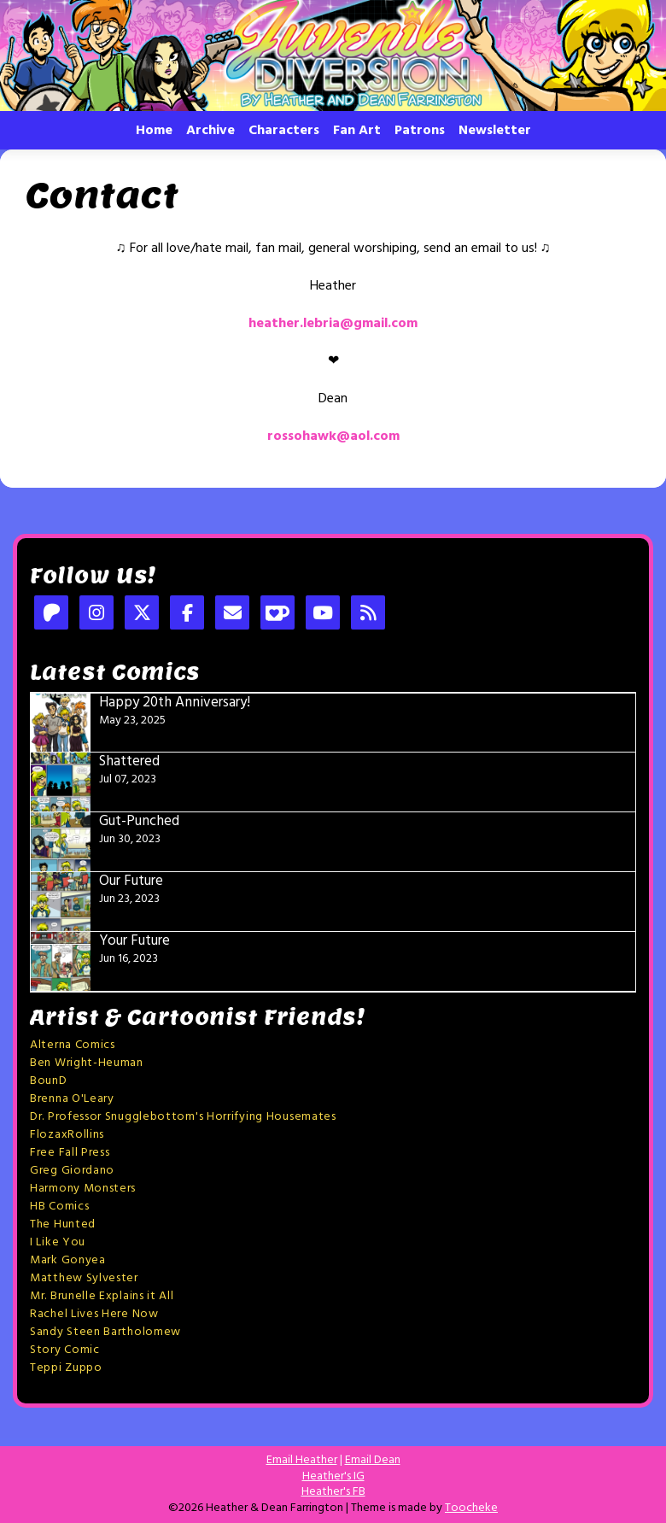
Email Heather (301, 1460)
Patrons (419, 131)
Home (154, 131)
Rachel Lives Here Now (94, 1314)
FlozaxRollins (67, 1135)
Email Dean (372, 1460)
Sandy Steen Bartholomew (105, 1332)
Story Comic (65, 1350)
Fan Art (357, 131)
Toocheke (471, 1508)
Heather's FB (333, 1492)
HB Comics (59, 1206)
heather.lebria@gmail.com (333, 324)
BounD (48, 1081)
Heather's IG (333, 1476)
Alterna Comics (72, 1045)
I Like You (57, 1242)
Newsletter (495, 131)
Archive (210, 131)
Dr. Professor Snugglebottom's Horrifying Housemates (183, 1117)
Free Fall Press (70, 1153)
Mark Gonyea (68, 1260)
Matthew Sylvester (84, 1278)
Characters (283, 131)
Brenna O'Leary (72, 1099)
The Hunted (63, 1224)
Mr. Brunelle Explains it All (102, 1296)
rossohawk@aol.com (333, 436)
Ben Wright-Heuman (86, 1063)
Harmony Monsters (83, 1188)
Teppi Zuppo (66, 1368)
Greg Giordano (72, 1170)
